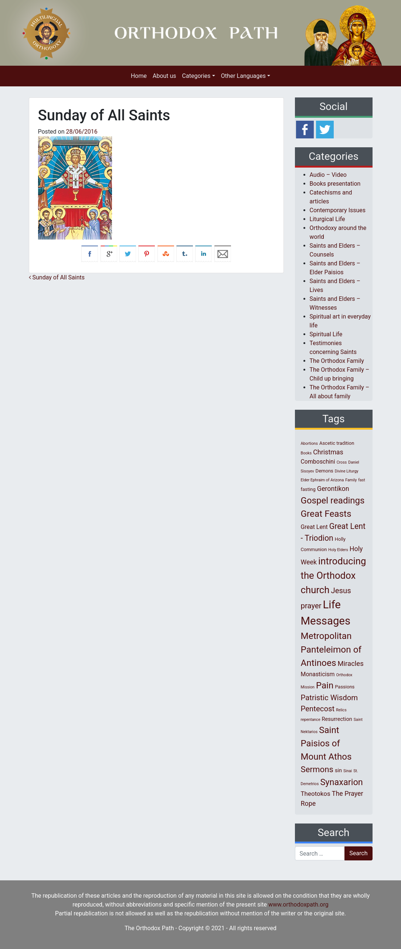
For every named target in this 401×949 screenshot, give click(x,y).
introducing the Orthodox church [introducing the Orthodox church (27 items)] (333, 575)
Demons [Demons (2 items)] (324, 471)
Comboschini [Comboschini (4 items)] (318, 461)
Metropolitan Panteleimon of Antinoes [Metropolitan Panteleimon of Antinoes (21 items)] (331, 649)
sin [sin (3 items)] (338, 770)
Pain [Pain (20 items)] (324, 685)
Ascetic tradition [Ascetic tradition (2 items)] (336, 443)
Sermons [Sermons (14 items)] (317, 769)
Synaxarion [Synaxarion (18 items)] (341, 782)
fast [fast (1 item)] (361, 480)
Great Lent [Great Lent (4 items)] (314, 526)
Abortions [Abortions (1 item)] (309, 443)
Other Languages (243, 75)
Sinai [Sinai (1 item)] (347, 771)
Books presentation (335, 183)
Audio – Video (328, 174)
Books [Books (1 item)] (306, 453)
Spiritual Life (326, 334)
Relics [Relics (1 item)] (341, 710)
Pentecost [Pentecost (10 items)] (318, 708)
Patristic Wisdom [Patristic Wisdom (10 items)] (329, 697)
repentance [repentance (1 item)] (310, 719)
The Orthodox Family (337, 360)
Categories (196, 75)
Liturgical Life (327, 219)
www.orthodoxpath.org (298, 904)
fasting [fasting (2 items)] (308, 489)
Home (139, 75)
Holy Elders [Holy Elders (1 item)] (338, 549)
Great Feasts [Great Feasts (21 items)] (326, 513)
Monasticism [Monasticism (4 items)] (318, 674)
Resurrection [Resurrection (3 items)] (337, 719)
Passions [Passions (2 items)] (344, 687)
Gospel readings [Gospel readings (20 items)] (333, 500)
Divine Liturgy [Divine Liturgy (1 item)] (346, 471)
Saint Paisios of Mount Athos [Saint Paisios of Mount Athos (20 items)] (326, 743)
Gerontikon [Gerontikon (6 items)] (333, 488)
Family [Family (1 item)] (351, 480)
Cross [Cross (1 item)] (342, 462)
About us (164, 75)
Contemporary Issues (338, 210)
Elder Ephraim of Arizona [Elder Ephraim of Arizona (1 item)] (322, 480)
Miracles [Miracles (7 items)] (350, 664)
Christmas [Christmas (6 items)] (328, 452)
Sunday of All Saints (57, 277)
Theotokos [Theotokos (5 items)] (315, 793)
